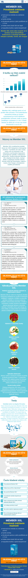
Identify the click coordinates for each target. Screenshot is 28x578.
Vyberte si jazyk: (14, 571)
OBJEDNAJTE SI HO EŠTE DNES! (14, 64)
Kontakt (18, 567)
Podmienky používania (16, 566)
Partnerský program (6, 566)
